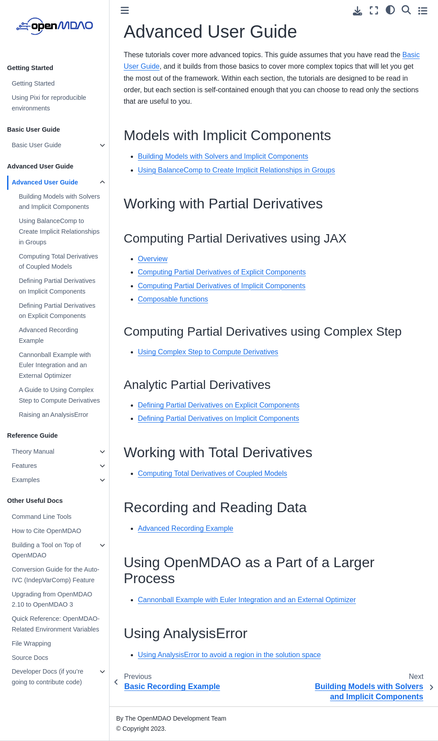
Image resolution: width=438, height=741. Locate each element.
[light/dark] (390, 9)
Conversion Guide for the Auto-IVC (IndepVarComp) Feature (55, 575)
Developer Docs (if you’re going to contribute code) (47, 677)
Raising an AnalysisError (53, 414)
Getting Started (33, 83)
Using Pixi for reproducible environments (49, 103)
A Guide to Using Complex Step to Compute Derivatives (59, 395)
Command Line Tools (41, 516)
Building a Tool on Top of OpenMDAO (46, 550)
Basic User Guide (36, 145)
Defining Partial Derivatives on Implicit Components (57, 286)
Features (24, 465)
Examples (25, 479)
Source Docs (30, 657)
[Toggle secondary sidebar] (423, 10)
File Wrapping (31, 643)
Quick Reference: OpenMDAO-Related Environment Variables (55, 624)
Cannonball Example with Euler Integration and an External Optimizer (54, 365)
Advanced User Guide (45, 182)
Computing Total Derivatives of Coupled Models (58, 262)
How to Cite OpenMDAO (46, 530)
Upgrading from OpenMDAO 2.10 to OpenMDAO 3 (52, 599)
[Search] (406, 9)
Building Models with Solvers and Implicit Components (59, 202)
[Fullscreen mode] (374, 10)
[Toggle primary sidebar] (125, 10)
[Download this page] (357, 11)
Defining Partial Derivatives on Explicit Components (57, 311)
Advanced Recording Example (48, 335)
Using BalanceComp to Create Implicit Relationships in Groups (59, 231)
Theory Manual (33, 451)
